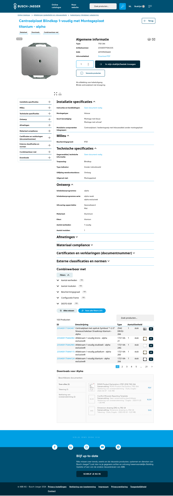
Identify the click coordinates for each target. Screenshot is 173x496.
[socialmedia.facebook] (54, 447)
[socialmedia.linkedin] (70, 447)
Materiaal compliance (36, 131)
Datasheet (25, 32)
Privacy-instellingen (57, 487)
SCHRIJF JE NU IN (92, 474)
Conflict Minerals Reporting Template (112, 396)
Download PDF (104, 57)
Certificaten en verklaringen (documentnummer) (36, 138)
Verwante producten (93, 74)
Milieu (36, 108)
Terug (148, 21)
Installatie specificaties (36, 102)
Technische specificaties (36, 114)
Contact (52, 491)
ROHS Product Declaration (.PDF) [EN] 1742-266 (116, 385)
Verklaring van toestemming (82, 487)
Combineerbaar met (58, 32)
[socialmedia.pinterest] (118, 447)
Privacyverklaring (119, 487)
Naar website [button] (75, 6)
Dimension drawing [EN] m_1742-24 (111, 408)
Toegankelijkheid (138, 487)
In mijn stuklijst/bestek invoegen (118, 64)
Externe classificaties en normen (36, 145)
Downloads (39, 32)
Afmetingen (36, 125)
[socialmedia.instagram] (86, 447)
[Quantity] (85, 64)
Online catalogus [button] (56, 6)
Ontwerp (36, 119)
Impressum (103, 487)
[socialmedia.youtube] (102, 447)
